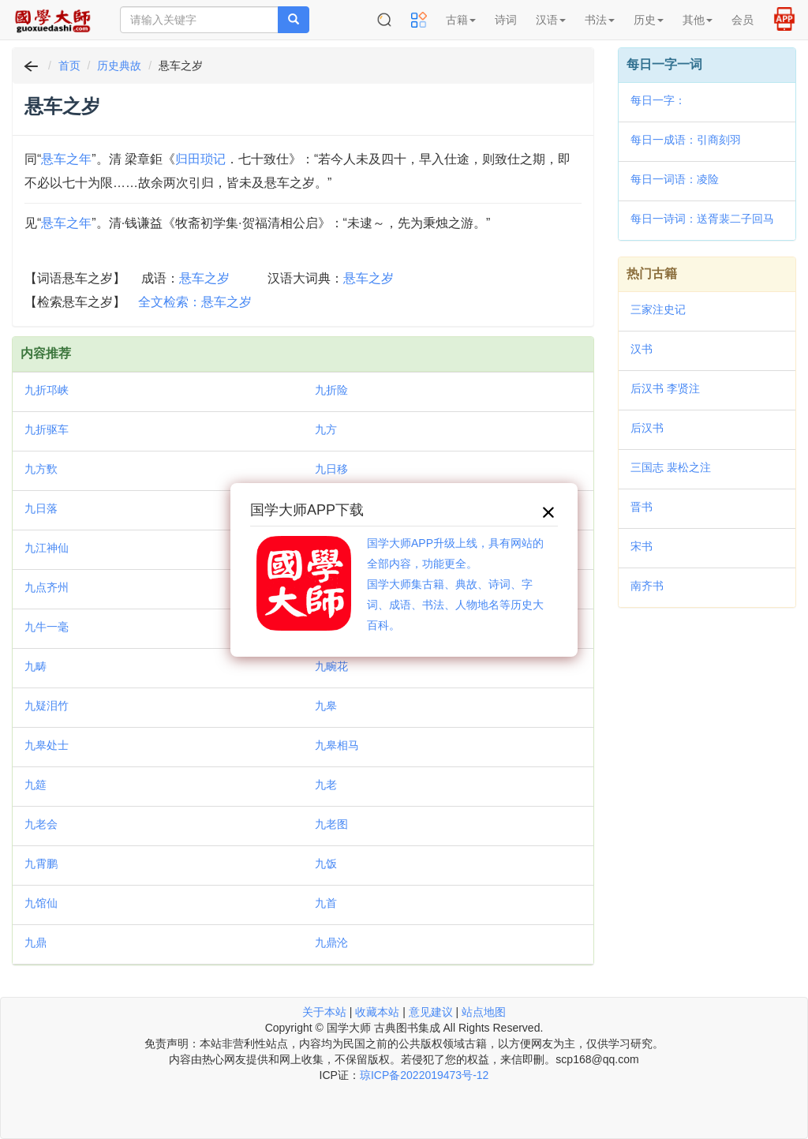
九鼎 (35, 942)
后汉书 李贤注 (665, 388)
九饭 (326, 863)
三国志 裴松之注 (670, 467)
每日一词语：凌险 (674, 179)
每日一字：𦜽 (658, 100)
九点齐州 (46, 587)
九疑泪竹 (46, 705)
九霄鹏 (41, 863)
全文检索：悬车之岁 (195, 302)
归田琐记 (200, 159)
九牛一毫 (46, 626)
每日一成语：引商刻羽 (685, 139)
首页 (69, 65)
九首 (326, 903)
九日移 (331, 469)
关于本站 (324, 1012)
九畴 (35, 666)
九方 (326, 429)
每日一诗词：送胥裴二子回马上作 (702, 220)
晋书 (641, 506)
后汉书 (647, 428)
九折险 (331, 390)
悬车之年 (66, 159)
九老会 (41, 824)
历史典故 (119, 65)
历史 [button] (649, 19)
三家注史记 (658, 309)
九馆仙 (41, 903)
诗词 (506, 19)
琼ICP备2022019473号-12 (424, 1075)
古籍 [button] (461, 19)
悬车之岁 (204, 278)
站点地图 (484, 1012)
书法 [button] (600, 19)
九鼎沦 (331, 942)
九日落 (41, 508)
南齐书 (647, 585)
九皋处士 (46, 745)
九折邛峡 (46, 390)
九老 (326, 784)
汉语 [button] (551, 19)
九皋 (326, 705)
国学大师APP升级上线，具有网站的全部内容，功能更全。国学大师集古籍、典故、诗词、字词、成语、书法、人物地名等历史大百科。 (455, 584)
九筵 (35, 784)
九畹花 (331, 666)
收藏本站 (377, 1012)
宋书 (641, 546)
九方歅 (41, 469)
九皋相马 (337, 745)
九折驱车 (46, 429)
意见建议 (431, 1012)
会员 (742, 19)
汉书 (641, 349)
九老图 (331, 824)
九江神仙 (46, 547)
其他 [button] (698, 19)
